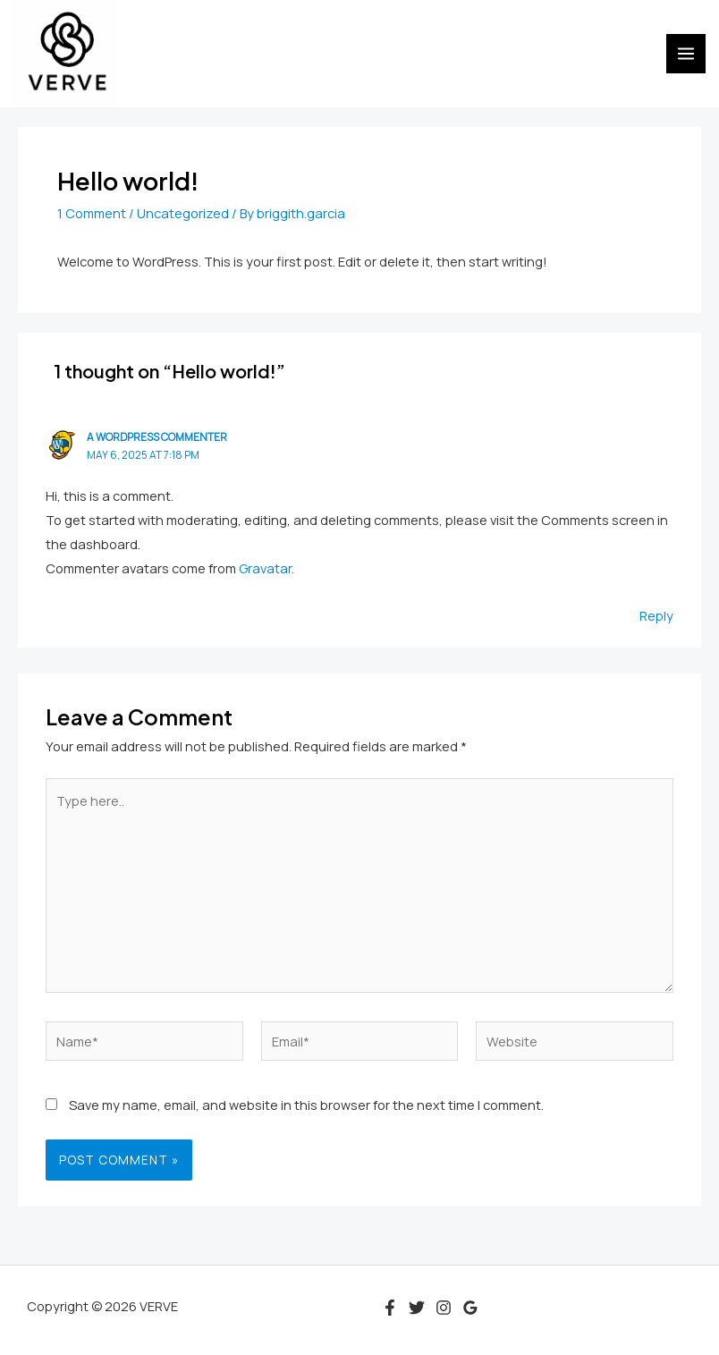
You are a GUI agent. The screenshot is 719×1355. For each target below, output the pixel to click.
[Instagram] (444, 1308)
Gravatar (265, 568)
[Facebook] (390, 1308)
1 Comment (91, 213)
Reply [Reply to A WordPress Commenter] (656, 615)
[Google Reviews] (470, 1308)
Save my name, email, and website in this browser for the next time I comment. (306, 1105)
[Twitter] (417, 1308)
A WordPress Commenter (157, 437)
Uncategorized (183, 213)
